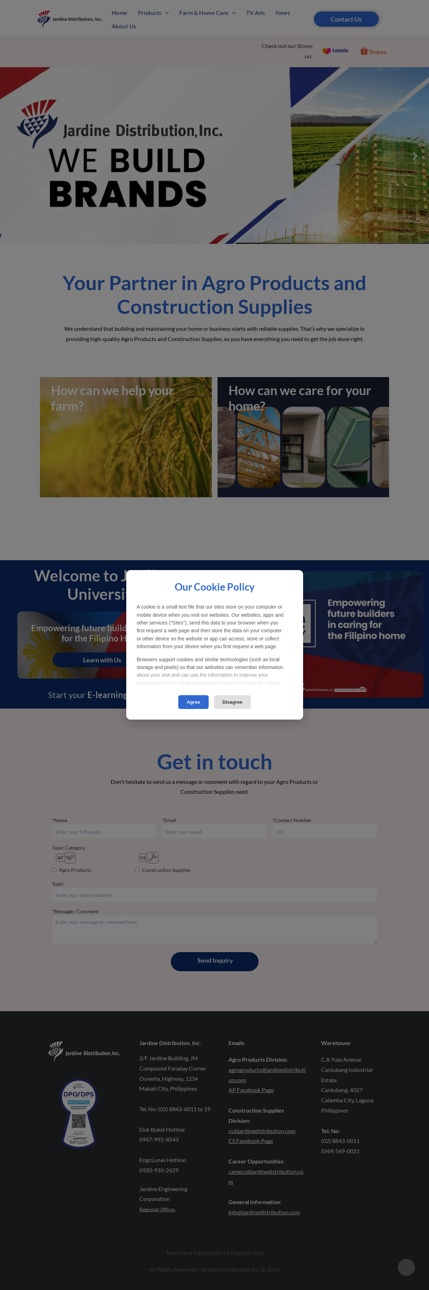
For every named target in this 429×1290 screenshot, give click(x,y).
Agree (193, 702)
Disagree (232, 702)
